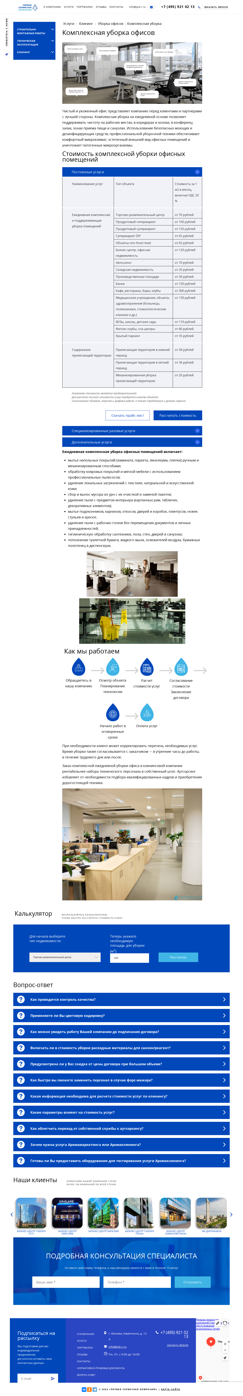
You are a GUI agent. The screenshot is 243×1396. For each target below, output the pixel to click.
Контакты (116, 7)
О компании (52, 7)
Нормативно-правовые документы (101, 1368)
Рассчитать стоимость (177, 415)
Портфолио (85, 7)
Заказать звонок (216, 7)
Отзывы (101, 7)
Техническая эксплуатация (27, 42)
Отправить (192, 1282)
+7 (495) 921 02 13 (178, 6)
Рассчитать (178, 957)
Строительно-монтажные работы (31, 31)
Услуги (68, 7)
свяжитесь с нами (6, 32)
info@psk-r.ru (137, 7)
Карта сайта (170, 1389)
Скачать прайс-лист (127, 415)
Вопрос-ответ (86, 1375)
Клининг (23, 52)
